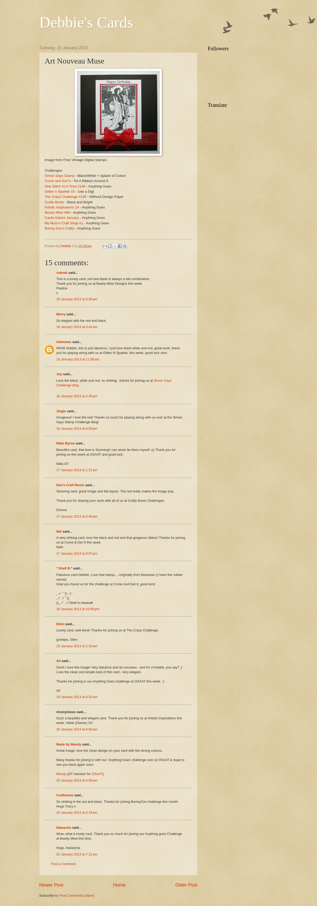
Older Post (186, 885)
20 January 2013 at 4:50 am (77, 729)
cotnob (61, 273)
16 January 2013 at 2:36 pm (77, 396)
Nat (59, 531)
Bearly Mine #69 (57, 212)
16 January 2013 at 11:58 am (77, 359)
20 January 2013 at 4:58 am (77, 780)
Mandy (61, 774)
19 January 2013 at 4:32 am (77, 697)
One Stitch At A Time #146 (65, 186)
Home (119, 885)
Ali (58, 661)
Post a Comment (63, 864)
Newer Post (51, 885)
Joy (59, 374)
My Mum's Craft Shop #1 (64, 223)
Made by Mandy (68, 744)
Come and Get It (57, 181)
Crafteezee (64, 795)
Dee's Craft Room (70, 485)
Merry (60, 314)
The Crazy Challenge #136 (65, 197)
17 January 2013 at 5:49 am (77, 516)
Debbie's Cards (86, 22)
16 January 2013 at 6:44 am (77, 327)
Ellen (60, 624)
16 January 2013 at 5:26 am (77, 299)
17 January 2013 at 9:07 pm (77, 553)
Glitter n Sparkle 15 (60, 191)
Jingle (61, 411)
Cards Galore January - (63, 218)
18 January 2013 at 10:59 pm (77, 609)
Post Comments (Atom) (77, 895)
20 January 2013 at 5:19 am (77, 812)
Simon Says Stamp (60, 176)
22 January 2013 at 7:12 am (77, 854)
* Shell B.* (64, 568)
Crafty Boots (54, 202)
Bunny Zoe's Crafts (59, 228)
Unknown (63, 342)
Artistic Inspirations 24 (62, 207)
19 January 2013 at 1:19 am (77, 646)
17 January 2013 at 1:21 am (77, 470)
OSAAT (97, 774)
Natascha (63, 828)
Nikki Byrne (65, 443)
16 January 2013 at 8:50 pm (77, 428)
